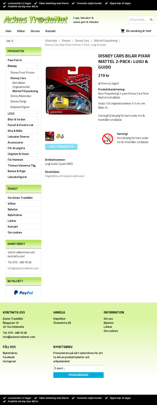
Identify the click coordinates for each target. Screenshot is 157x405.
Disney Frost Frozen (23, 72)
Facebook (9, 357)
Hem (8, 31)
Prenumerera (78, 375)
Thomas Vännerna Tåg (22, 165)
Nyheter (13, 209)
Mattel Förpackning (25, 91)
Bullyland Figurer (20, 107)
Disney (23, 66)
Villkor (21, 31)
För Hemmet (23, 160)
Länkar (12, 221)
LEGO (23, 113)
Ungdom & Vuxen (23, 154)
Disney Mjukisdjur (21, 96)
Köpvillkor (59, 318)
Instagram (9, 361)
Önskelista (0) (62, 323)
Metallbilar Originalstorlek (21, 85)
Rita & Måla (23, 131)
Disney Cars (25, 78)
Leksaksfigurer (17, 177)
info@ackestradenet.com (23, 268)
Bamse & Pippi (17, 171)
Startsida (51, 41)
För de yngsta (16, 148)
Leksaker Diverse (18, 136)
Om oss (35, 31)
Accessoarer (23, 142)
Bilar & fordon (23, 119)
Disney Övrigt (18, 101)
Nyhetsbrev (15, 215)
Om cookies (15, 232)
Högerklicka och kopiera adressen (65, 176)
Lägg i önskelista (61, 146)
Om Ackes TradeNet (20, 198)
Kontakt (50, 31)
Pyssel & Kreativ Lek (23, 125)
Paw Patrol (15, 60)
